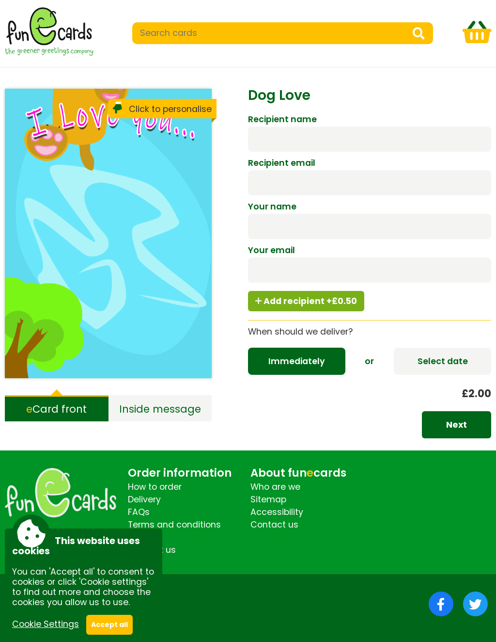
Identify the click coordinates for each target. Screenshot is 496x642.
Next (456, 425)
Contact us (274, 524)
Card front (56, 409)
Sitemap (268, 499)
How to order (155, 487)
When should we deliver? (300, 331)
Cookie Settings (45, 624)
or (369, 361)
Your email (271, 250)
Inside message (160, 409)
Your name (272, 206)
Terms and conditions (174, 524)
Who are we (275, 487)
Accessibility (276, 512)
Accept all (109, 624)
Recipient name (282, 119)
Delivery (144, 499)
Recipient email (281, 163)
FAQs (139, 512)
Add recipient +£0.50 (306, 301)
